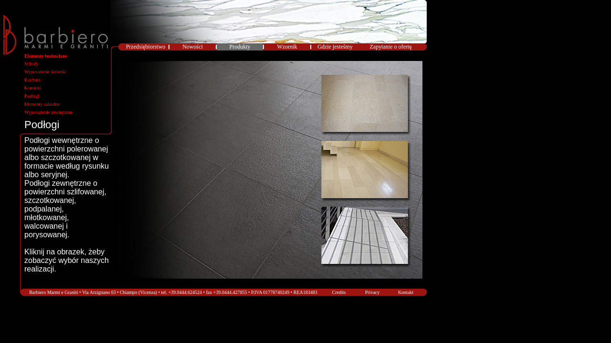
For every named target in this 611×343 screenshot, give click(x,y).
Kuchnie (32, 79)
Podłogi (31, 96)
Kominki (33, 88)
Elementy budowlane (45, 56)
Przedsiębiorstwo (146, 46)
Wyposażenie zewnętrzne (48, 112)
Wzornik (287, 46)
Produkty (239, 46)
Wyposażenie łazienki (45, 71)
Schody (31, 63)
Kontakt (405, 292)
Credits (339, 292)
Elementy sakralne (42, 104)
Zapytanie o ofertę (391, 46)
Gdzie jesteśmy (335, 46)
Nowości (192, 46)
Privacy (372, 292)
